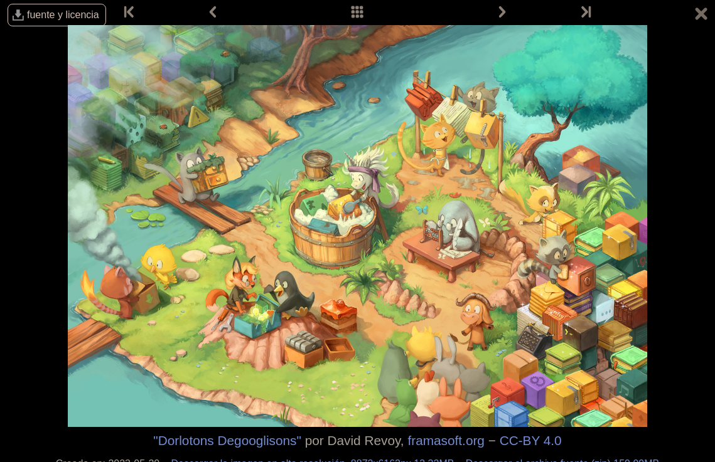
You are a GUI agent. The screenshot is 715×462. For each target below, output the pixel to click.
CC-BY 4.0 (531, 440)
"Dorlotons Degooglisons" (227, 440)
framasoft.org (446, 440)
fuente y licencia (63, 14)
